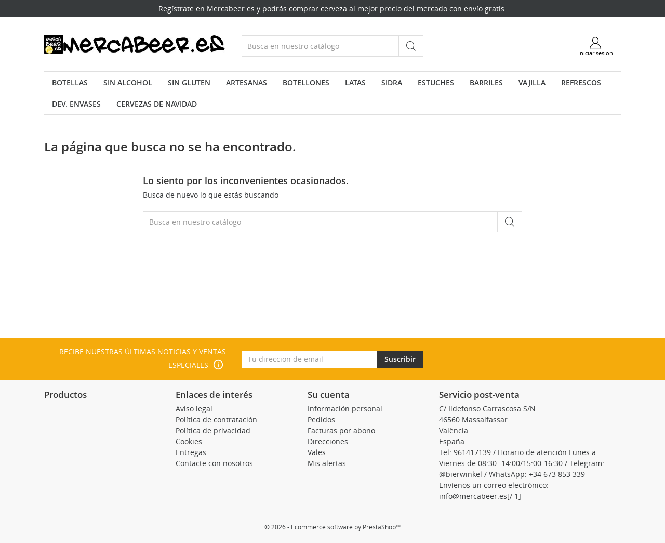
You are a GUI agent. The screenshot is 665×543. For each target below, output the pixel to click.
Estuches (436, 82)
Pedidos (321, 419)
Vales (317, 452)
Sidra (391, 82)
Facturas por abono (341, 430)
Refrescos (581, 82)
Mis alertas (327, 463)
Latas (355, 82)
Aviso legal (194, 408)
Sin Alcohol (127, 82)
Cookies (189, 441)
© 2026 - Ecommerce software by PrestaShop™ (332, 527)
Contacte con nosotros (214, 463)
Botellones (306, 82)
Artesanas (246, 82)
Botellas (70, 82)
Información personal (345, 408)
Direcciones (328, 441)
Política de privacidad (213, 430)
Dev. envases (76, 104)
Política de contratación (216, 419)
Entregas (191, 452)
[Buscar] (320, 46)
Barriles (486, 82)
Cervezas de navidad (156, 104)
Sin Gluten (189, 82)
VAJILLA (532, 82)
